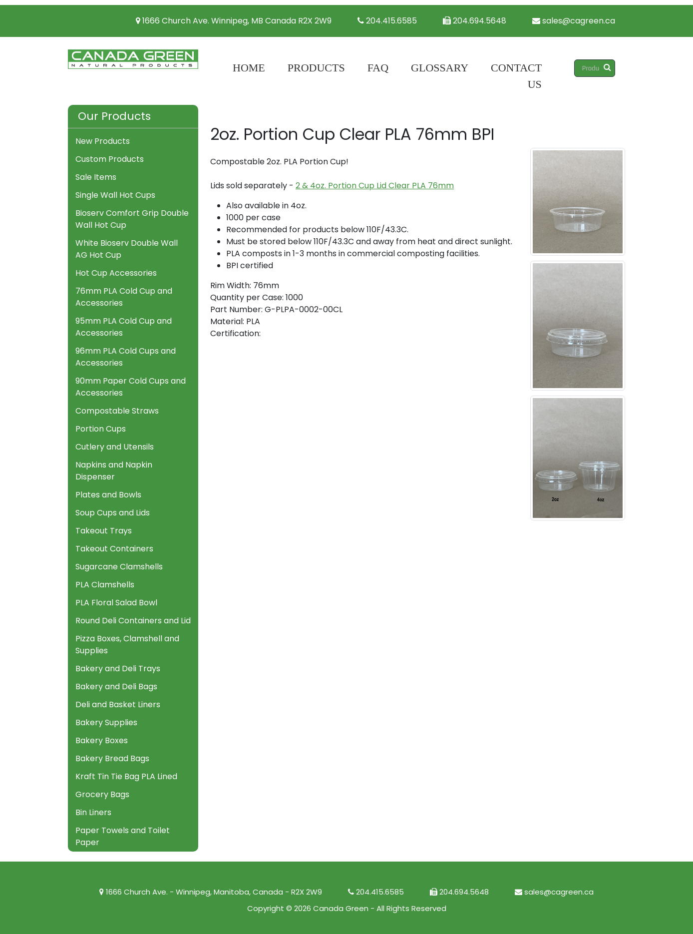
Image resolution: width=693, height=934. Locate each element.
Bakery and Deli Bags (116, 686)
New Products (102, 141)
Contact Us (516, 75)
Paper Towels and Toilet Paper (122, 836)
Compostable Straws (117, 411)
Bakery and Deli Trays (117, 668)
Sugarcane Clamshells (119, 566)
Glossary (439, 67)
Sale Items (95, 177)
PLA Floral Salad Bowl (116, 602)
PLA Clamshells (104, 584)
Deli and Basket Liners (117, 704)
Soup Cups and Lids (112, 512)
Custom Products (109, 159)
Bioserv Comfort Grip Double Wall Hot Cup (132, 219)
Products (316, 67)
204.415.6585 (387, 20)
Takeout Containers (114, 548)
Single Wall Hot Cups (115, 195)
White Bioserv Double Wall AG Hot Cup (126, 249)
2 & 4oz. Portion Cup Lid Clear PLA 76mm (375, 185)
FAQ (377, 67)
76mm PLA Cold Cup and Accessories (123, 297)
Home (249, 67)
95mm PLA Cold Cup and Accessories (123, 327)
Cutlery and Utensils (114, 447)
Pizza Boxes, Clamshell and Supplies (127, 644)
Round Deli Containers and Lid (133, 620)
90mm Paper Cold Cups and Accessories (130, 387)
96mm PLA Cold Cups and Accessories (125, 357)
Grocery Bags (102, 794)
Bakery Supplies (106, 722)
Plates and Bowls (108, 494)
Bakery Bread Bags (112, 758)
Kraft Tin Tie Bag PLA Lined (126, 776)
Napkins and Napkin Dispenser (113, 470)
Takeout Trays (103, 530)
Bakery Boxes (101, 740)
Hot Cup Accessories (116, 273)
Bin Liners (93, 812)
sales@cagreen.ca (573, 20)
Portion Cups (100, 429)
